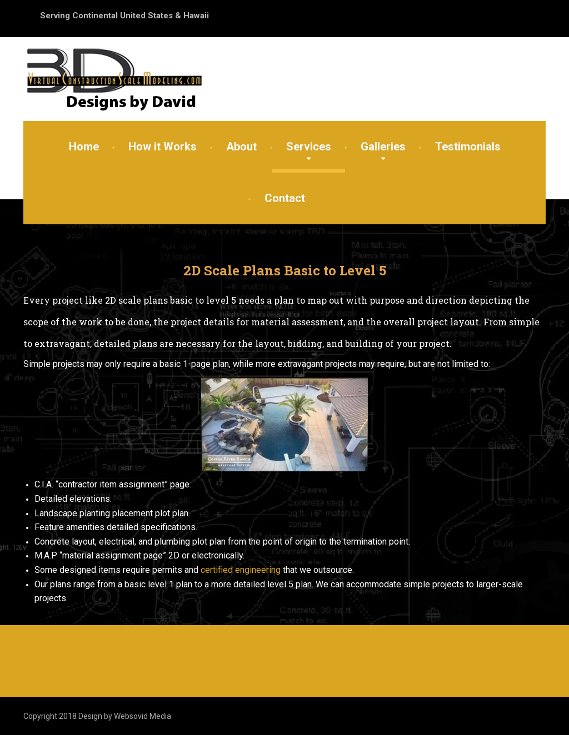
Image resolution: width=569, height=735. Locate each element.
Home (84, 146)
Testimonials (468, 146)
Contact (284, 198)
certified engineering (241, 570)
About (241, 146)
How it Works (162, 146)
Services (308, 146)
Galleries (383, 146)
